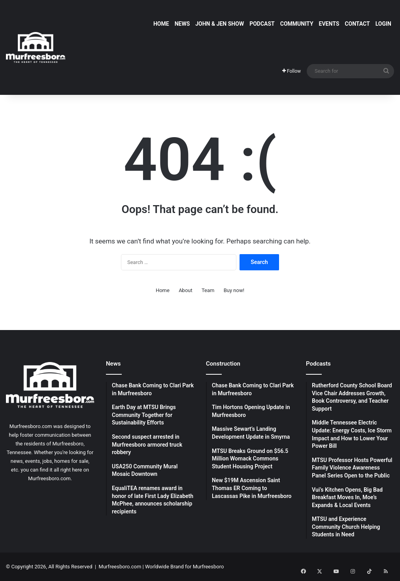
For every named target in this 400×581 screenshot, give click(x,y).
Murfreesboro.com (120, 567)
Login (383, 24)
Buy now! (234, 290)
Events (329, 24)
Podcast (262, 24)
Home (161, 24)
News (182, 24)
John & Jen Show (219, 24)
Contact (357, 24)
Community (296, 24)
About (185, 290)
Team (208, 290)
